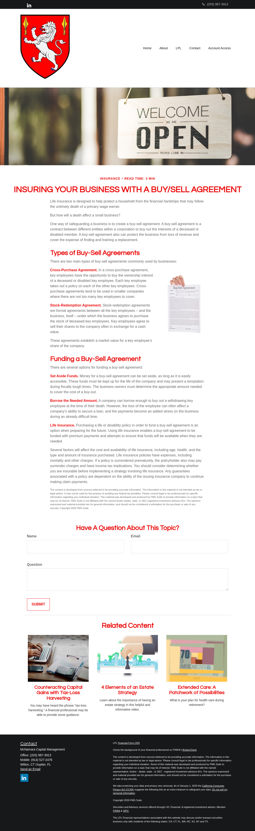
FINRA (116, 810)
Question (34, 564)
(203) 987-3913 (215, 4)
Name (32, 536)
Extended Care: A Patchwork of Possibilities (196, 690)
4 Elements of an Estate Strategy (127, 690)
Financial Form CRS (129, 743)
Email (135, 536)
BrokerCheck (189, 749)
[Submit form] (38, 604)
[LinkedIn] (29, 5)
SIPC (126, 810)
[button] (163, 48)
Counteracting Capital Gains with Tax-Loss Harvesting (58, 693)
